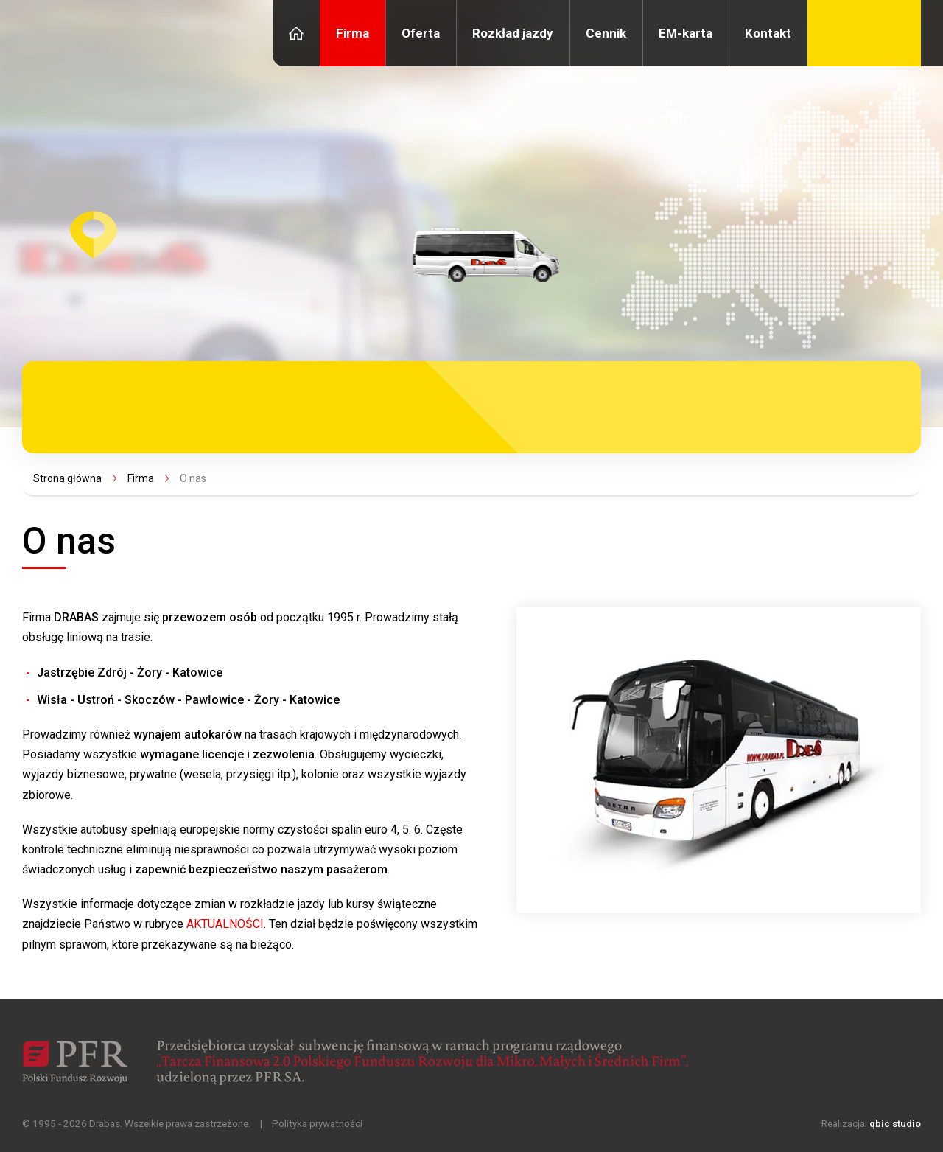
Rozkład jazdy (512, 33)
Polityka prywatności (317, 1123)
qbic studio (895, 1123)
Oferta (421, 33)
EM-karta (685, 33)
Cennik (606, 33)
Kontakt (768, 33)
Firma (352, 33)
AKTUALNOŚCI (225, 924)
